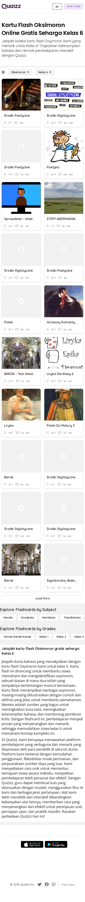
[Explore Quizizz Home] (11, 6)
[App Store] (32, 844)
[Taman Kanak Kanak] (17, 637)
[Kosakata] (27, 617)
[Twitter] (40, 884)
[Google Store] (56, 844)
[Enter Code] (73, 6)
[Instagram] (53, 884)
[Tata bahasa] (72, 617)
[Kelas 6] (44, 72)
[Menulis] (8, 617)
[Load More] (42, 598)
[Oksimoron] (20, 72)
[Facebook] (47, 884)
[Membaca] (49, 617)
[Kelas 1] (44, 637)
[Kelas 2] (61, 637)
